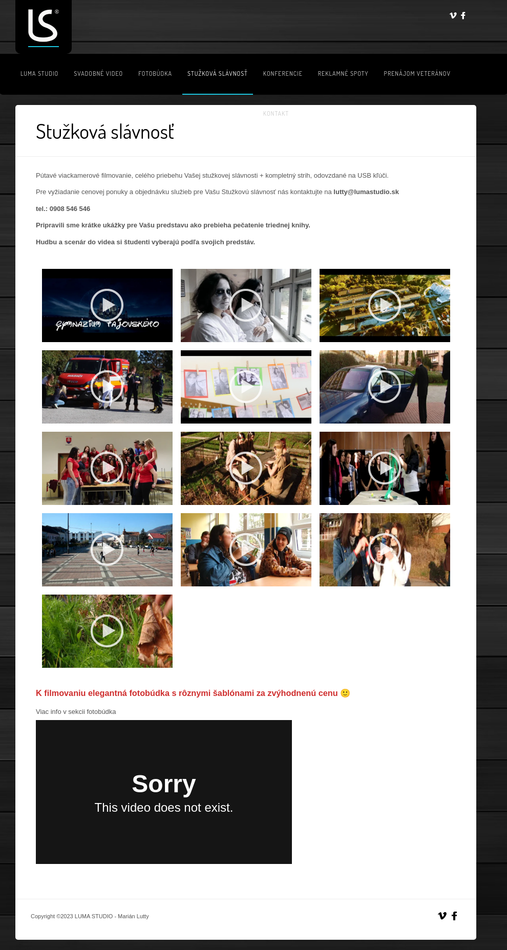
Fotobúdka (155, 73)
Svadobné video (98, 73)
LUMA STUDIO (39, 73)
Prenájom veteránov (417, 73)
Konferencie (283, 73)
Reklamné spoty (343, 73)
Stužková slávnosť (217, 73)
